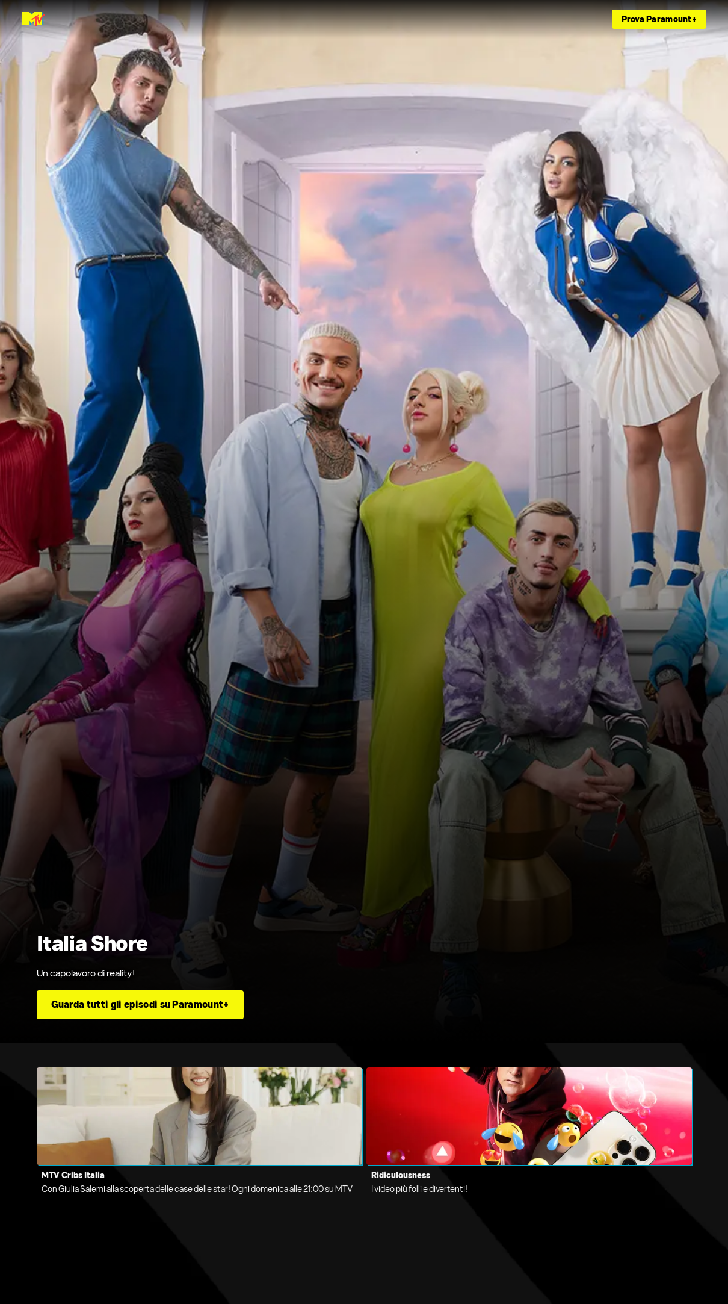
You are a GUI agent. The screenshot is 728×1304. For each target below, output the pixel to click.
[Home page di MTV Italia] (33, 19)
